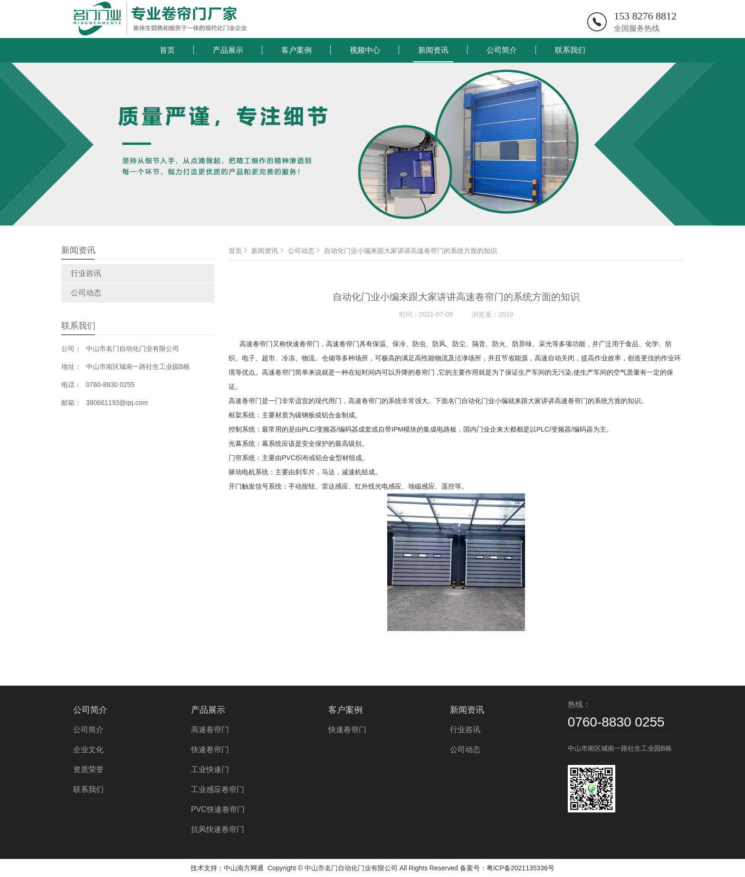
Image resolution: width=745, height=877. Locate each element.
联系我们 (570, 50)
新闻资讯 (433, 50)
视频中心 (365, 50)
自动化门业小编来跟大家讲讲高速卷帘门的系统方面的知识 (410, 251)
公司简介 (502, 50)
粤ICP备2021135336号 (520, 868)
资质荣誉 (88, 769)
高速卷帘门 (210, 730)
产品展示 (228, 50)
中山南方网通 (244, 868)
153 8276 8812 (645, 16)
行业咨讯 (86, 273)
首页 (167, 50)
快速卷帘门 (210, 749)
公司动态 (86, 293)
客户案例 (296, 50)
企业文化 (88, 749)
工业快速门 (210, 769)
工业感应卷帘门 (217, 789)
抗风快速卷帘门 (217, 829)
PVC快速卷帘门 (218, 809)
